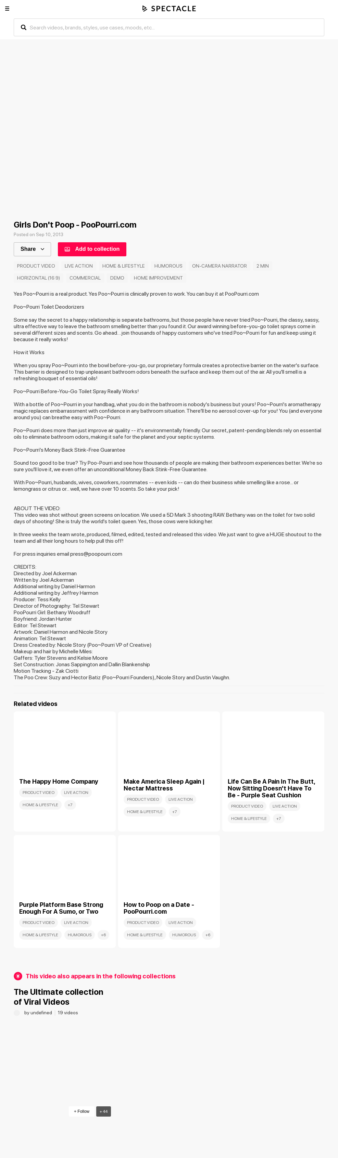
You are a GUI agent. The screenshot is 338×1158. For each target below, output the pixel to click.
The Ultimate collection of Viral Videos (58, 997)
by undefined (38, 1012)
